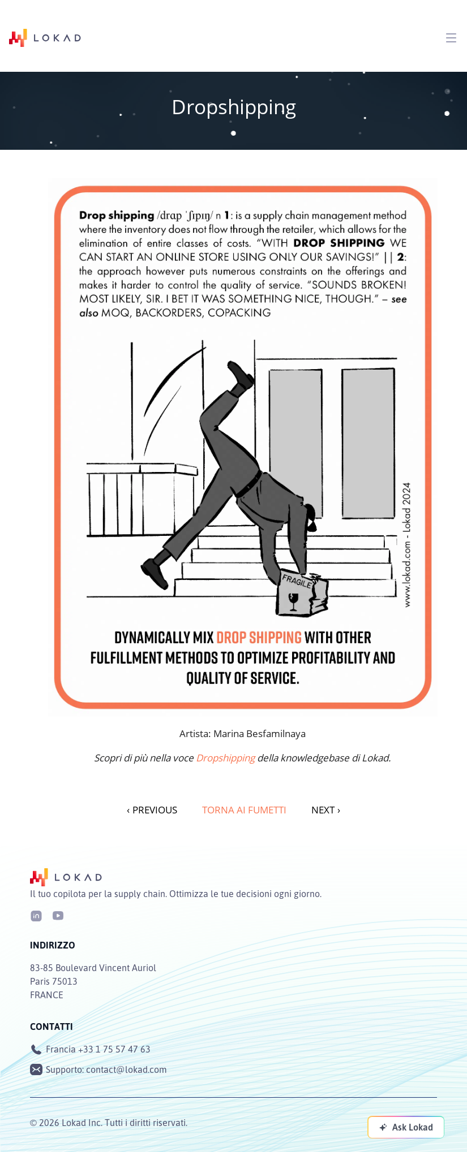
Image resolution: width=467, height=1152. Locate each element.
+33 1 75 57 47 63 (114, 1049)
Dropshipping (225, 757)
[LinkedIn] (36, 915)
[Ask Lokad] (405, 1127)
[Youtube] (58, 915)
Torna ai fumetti (244, 809)
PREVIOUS (152, 809)
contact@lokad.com (126, 1069)
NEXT (325, 809)
